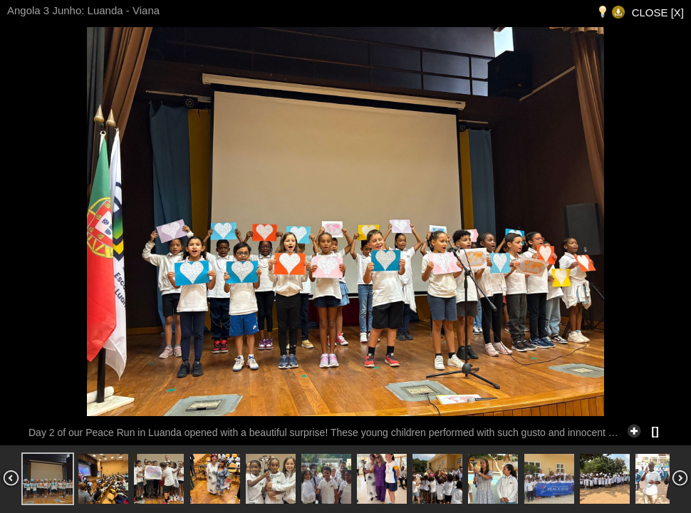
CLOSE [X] (658, 12)
